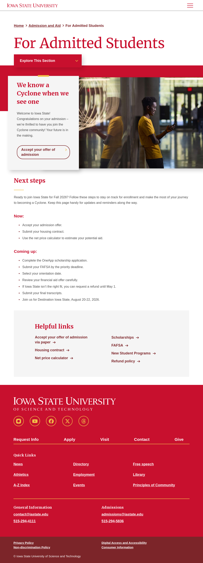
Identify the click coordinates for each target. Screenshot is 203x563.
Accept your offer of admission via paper (61, 339)
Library (139, 475)
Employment (84, 475)
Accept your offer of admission (38, 152)
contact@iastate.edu (30, 514)
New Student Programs (131, 353)
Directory (81, 464)
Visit (104, 439)
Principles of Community (154, 485)
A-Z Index (21, 485)
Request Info (26, 439)
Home (19, 26)
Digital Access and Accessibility (124, 542)
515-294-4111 (24, 521)
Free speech (143, 464)
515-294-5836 (113, 521)
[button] (191, 5)
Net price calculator (51, 358)
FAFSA (117, 345)
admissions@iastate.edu (122, 514)
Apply (69, 439)
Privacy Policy (23, 542)
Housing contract (49, 350)
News (18, 464)
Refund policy (123, 361)
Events (79, 485)
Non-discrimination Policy (31, 547)
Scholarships (122, 337)
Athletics (21, 475)
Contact (141, 439)
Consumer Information (117, 547)
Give (179, 439)
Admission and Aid (45, 26)
